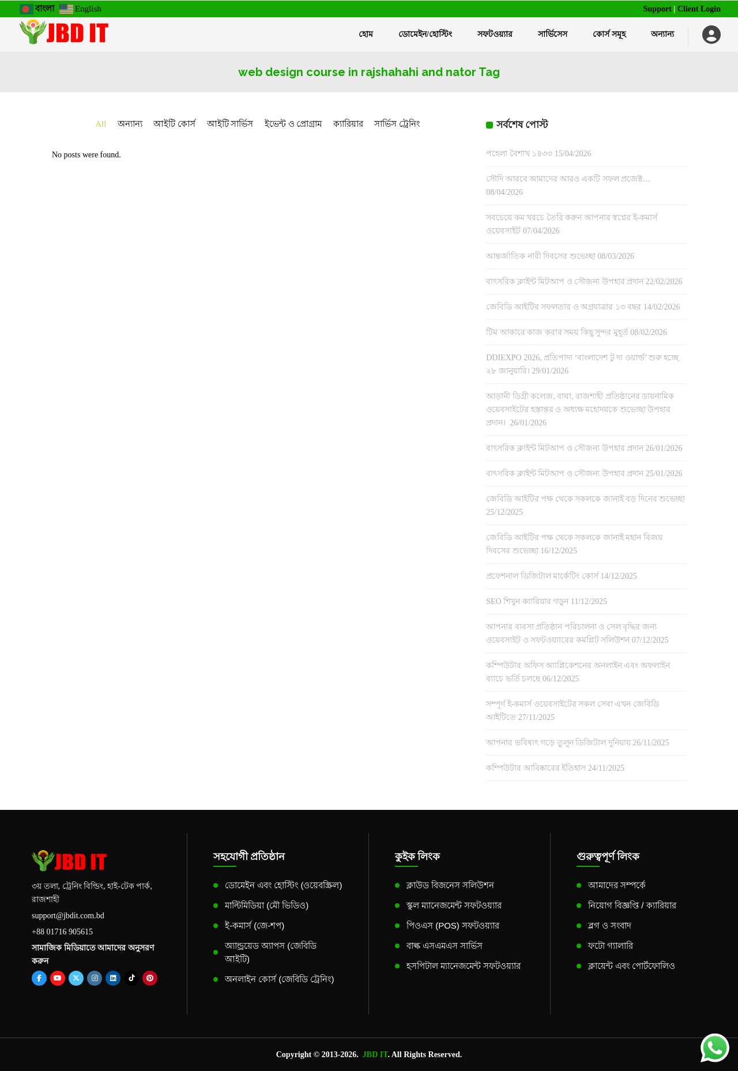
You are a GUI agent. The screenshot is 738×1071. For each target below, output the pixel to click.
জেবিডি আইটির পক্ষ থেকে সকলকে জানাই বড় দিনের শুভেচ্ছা (585, 499)
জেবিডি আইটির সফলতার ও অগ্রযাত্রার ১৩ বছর (563, 307)
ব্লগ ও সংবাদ (609, 925)
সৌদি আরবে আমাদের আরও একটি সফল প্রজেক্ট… (568, 179)
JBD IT (375, 1054)
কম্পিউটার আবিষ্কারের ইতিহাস (536, 768)
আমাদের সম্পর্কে (617, 885)
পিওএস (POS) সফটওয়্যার (452, 925)
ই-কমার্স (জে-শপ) (254, 925)
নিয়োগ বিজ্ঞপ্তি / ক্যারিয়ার (632, 905)
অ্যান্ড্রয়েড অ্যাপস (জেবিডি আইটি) (271, 952)
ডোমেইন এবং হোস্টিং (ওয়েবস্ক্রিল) (283, 885)
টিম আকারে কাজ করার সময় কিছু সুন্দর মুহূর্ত (557, 332)
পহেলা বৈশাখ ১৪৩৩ (519, 153)
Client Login (699, 9)
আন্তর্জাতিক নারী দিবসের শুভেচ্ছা (541, 256)
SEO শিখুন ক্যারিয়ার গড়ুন (527, 601)
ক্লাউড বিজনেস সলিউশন (450, 885)
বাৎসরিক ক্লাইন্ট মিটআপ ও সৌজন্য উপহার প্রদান (564, 281)
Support (657, 9)
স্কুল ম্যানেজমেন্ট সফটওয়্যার (454, 905)
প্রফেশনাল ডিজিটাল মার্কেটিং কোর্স (542, 576)
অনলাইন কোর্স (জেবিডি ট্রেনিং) (279, 979)
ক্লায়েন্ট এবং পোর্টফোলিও (631, 966)
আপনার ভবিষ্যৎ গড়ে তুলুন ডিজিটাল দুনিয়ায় (558, 742)
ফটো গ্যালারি (610, 946)
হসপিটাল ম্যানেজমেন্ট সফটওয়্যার (463, 966)
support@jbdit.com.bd (68, 915)
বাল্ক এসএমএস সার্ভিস (444, 946)
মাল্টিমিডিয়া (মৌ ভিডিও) (266, 905)
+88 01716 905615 (62, 931)
